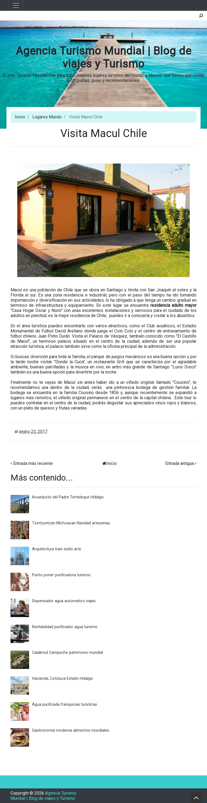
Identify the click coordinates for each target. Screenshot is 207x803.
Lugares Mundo (47, 116)
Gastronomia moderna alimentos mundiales (70, 730)
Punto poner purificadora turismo (61, 575)
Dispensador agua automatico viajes (64, 601)
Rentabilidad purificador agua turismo (65, 627)
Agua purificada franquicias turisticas (64, 704)
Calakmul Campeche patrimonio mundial (67, 652)
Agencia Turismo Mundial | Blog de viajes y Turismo (103, 57)
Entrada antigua (179, 463)
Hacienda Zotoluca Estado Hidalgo (62, 678)
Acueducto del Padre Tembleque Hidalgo (68, 497)
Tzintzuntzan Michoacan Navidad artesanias (71, 523)
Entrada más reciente (33, 463)
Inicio (20, 116)
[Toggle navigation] (15, 5)
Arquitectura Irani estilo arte (56, 549)
